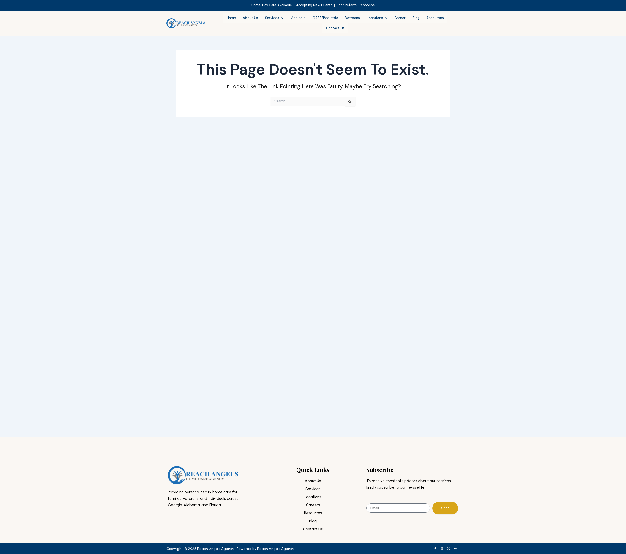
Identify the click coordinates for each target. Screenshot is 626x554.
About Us (250, 18)
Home (231, 18)
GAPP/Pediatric (325, 18)
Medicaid (298, 18)
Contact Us (335, 28)
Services (274, 18)
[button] (274, 18)
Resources (435, 18)
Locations (377, 18)
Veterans (352, 18)
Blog (415, 18)
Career (400, 18)
